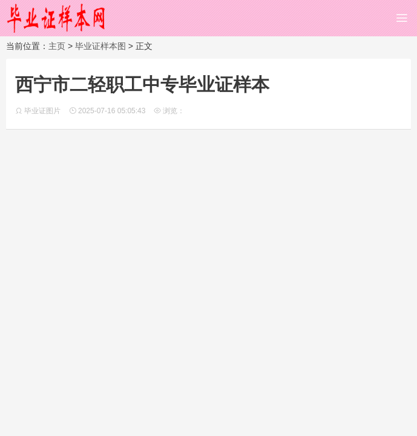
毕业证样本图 (100, 46)
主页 (56, 46)
